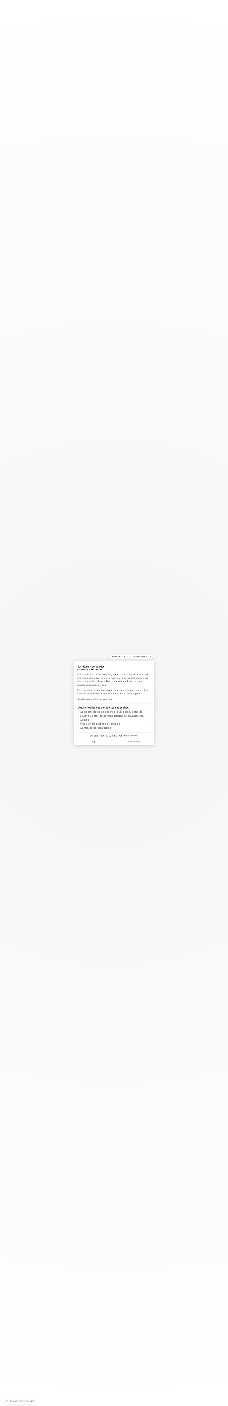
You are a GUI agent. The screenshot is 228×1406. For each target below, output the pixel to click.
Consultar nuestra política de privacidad (94, 699)
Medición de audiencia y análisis (100, 724)
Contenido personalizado (95, 728)
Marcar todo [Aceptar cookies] (134, 741)
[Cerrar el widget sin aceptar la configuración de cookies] (131, 657)
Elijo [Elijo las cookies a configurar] (94, 741)
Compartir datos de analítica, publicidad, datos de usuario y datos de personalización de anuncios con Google (112, 716)
